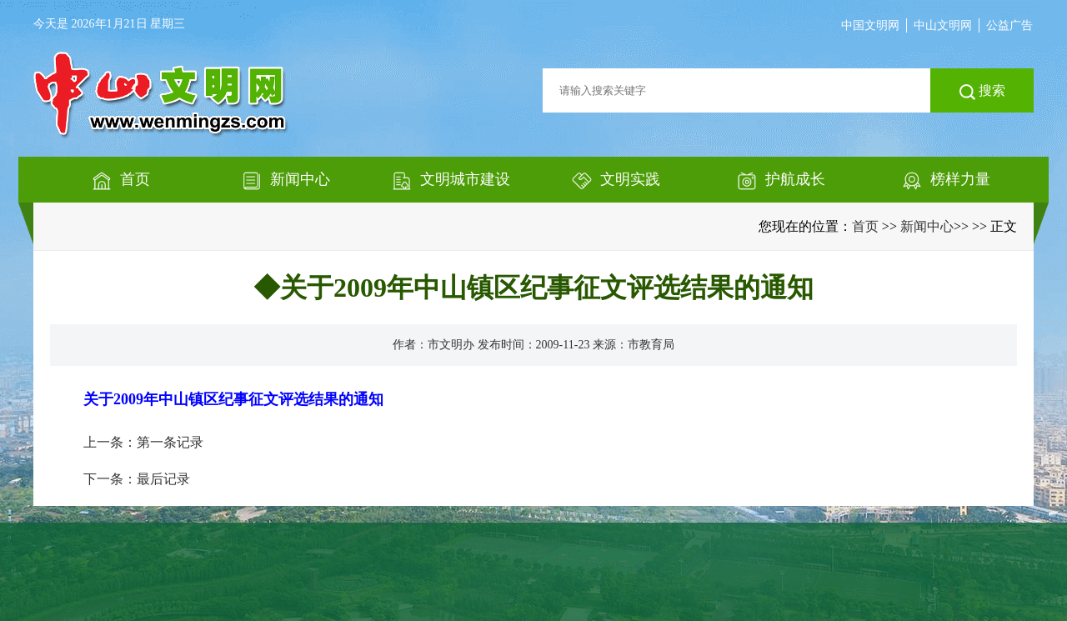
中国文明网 (870, 25)
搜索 (982, 91)
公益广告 (1009, 25)
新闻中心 (927, 226)
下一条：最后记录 (136, 479)
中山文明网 (943, 25)
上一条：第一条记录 (143, 442)
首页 (865, 226)
